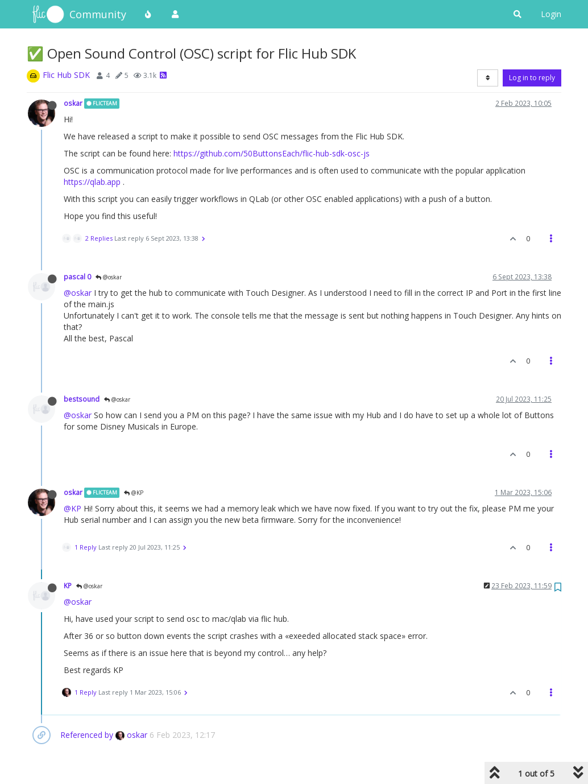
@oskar (109, 277)
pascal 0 (77, 276)
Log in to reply (532, 77)
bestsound (82, 398)
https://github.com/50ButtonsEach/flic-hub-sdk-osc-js (271, 153)
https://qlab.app (92, 181)
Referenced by (86, 734)
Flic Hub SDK (66, 74)
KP (68, 585)
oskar (73, 103)
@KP (133, 493)
